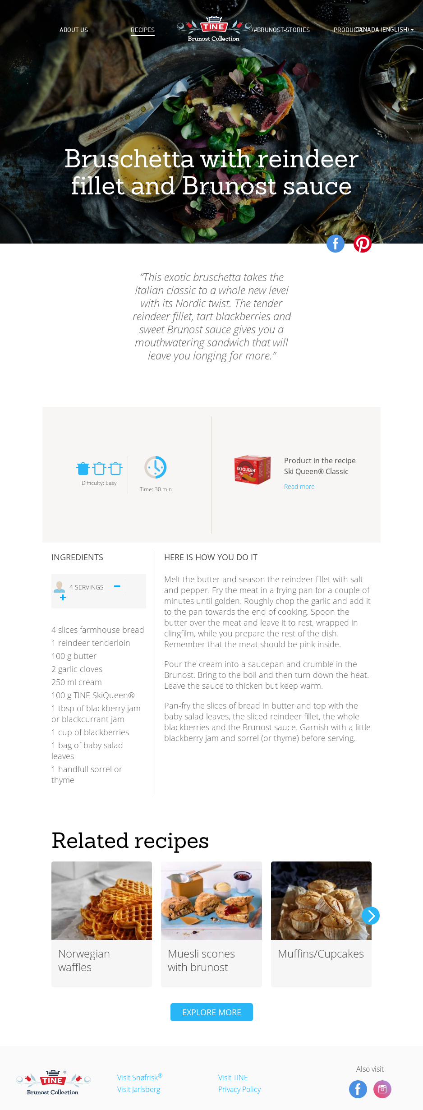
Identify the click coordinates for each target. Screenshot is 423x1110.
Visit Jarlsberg (138, 1089)
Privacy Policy (239, 1089)
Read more (299, 486)
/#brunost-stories (280, 30)
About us (74, 30)
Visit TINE (233, 1077)
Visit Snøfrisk (140, 1077)
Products (349, 30)
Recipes (143, 30)
